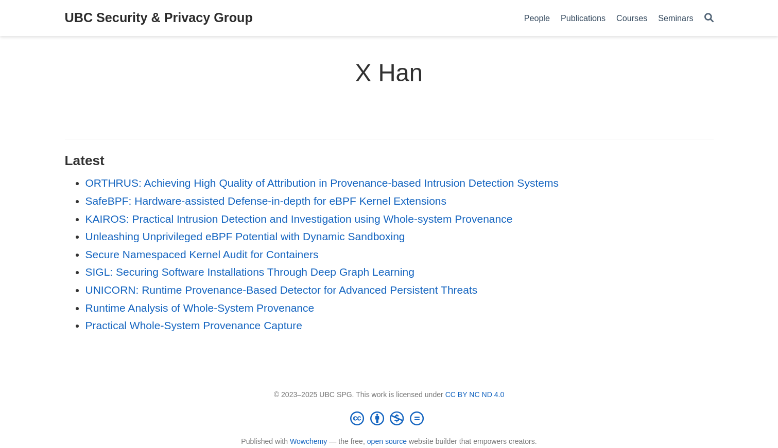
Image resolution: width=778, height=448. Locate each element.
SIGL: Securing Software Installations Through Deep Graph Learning (249, 272)
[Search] (709, 18)
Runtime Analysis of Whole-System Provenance (200, 308)
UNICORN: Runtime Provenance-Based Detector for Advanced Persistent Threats (281, 290)
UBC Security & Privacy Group (159, 17)
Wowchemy (308, 441)
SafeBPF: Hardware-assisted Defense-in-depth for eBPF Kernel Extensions (266, 201)
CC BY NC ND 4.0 (475, 394)
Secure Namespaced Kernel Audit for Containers (202, 254)
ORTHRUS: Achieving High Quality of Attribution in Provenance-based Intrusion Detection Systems (322, 183)
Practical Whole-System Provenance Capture (193, 325)
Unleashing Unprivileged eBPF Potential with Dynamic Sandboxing (245, 236)
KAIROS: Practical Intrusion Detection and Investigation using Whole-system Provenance (299, 219)
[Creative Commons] (389, 418)
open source (387, 441)
